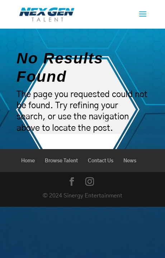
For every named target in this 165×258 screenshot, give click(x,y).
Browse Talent (61, 160)
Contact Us (100, 160)
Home (28, 160)
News (129, 160)
